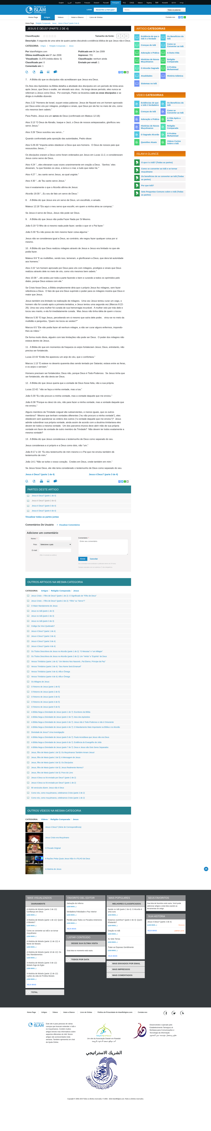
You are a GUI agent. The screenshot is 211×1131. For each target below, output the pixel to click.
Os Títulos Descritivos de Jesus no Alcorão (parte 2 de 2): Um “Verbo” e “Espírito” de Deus (67, 656)
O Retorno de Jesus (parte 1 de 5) (43, 687)
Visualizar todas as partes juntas (42, 517)
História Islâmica (175, 76)
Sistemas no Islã (149, 83)
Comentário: (83, 538)
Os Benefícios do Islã (175, 37)
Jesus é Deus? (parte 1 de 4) (39, 474)
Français (87, 3)
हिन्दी (156, 3)
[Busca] (164, 10)
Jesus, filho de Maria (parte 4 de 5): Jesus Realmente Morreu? (55, 767)
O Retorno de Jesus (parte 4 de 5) (43, 702)
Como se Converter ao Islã (175, 45)
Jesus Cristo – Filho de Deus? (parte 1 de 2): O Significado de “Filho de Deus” (61, 596)
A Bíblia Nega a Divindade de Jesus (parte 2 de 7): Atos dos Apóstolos (58, 717)
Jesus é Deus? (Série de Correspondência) (63, 827)
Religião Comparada (43, 23)
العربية (69, 3)
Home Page (33, 17)
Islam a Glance (77, 17)
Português (115, 3)
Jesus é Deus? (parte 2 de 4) (41, 501)
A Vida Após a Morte (173, 119)
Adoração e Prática (150, 53)
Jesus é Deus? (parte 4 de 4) (41, 511)
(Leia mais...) (31, 915)
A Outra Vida (173, 53)
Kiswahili (165, 3)
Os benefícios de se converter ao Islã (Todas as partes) (162, 178)
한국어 (174, 3)
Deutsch (96, 3)
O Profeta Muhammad (172, 68)
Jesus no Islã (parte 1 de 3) (40, 611)
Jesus (54, 23)
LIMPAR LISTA (179, 931)
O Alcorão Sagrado (150, 68)
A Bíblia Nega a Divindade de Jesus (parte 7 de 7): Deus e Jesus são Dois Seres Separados (67, 747)
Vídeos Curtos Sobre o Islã (174, 142)
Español (78, 3)
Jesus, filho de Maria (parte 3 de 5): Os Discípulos (50, 762)
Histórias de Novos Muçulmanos (150, 60)
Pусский (106, 3)
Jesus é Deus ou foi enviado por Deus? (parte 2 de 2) (51, 778)
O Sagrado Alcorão (150, 134)
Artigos (47, 17)
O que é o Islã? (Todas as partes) (157, 162)
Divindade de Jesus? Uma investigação (45, 732)
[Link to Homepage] (35, 10)
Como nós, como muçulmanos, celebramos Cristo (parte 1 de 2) (56, 798)
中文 (124, 3)
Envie (82, 559)
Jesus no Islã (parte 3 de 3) (40, 621)
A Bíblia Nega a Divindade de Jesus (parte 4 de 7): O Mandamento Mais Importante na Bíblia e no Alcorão (73, 727)
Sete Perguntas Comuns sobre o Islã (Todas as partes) (162, 193)
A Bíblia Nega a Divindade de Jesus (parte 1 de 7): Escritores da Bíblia (58, 712)
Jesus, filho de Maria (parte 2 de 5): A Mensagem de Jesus (53, 757)
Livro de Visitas (96, 17)
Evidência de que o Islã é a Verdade (150, 37)
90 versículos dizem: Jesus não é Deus (45, 788)
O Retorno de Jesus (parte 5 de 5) (43, 707)
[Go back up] (206, 869)
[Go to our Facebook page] (166, 1013)
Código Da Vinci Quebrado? (41, 626)
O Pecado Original (53, 848)
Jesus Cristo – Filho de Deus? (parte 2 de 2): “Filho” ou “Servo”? (56, 601)
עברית (182, 3)
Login (89, 10)
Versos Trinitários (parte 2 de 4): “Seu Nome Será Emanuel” (54, 666)
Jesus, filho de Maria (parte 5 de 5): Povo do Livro (50, 773)
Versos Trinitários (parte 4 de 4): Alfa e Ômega (48, 677)
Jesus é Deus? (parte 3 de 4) (103, 474)
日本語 (132, 3)
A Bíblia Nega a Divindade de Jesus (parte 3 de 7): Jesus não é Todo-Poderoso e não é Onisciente (70, 722)
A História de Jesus (53, 869)
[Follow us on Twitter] (174, 1013)
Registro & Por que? (105, 10)
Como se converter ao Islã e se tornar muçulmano (159, 170)
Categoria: (32, 46)
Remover (182, 925)
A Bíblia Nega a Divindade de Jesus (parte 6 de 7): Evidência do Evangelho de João (64, 742)
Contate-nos (170, 17)
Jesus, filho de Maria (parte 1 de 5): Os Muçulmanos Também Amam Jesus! (61, 752)
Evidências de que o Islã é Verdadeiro (150, 104)
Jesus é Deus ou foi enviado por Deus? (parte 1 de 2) (51, 783)
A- (118, 36)
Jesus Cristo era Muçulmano (57, 837)
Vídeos (61, 17)
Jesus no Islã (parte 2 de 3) (40, 616)
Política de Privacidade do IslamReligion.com (115, 1012)
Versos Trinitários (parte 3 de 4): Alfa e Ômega (48, 672)
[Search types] (176, 10)
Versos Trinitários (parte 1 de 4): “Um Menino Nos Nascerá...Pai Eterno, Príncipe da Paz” (66, 661)
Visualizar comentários (69, 525)
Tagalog (149, 3)
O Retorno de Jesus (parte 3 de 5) (43, 697)
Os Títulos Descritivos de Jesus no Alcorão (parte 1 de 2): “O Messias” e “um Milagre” (65, 651)
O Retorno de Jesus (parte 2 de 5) (43, 692)
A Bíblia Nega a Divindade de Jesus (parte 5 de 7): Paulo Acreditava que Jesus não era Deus (68, 737)
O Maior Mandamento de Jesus (42, 606)
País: (35, 544)
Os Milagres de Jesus (38, 682)
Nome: (34, 539)
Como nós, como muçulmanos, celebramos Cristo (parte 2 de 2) (56, 793)
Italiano (140, 3)
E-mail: (34, 550)
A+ (126, 36)
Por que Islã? (147, 185)
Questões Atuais (149, 142)
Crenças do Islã (148, 45)
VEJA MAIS (31, 985)
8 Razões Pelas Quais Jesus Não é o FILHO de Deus (67, 859)
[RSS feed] (182, 1013)
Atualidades (146, 76)
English (61, 3)
